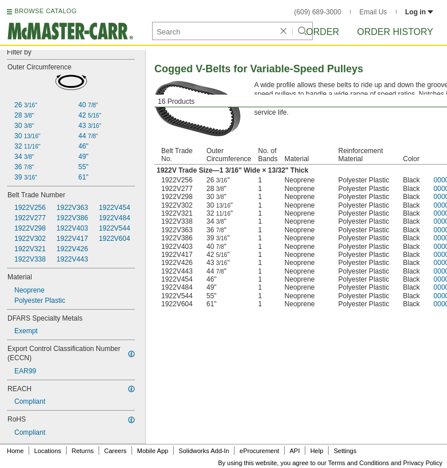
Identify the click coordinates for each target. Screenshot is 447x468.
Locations (47, 450)
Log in (419, 12)
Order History (395, 32)
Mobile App (152, 450)
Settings (344, 450)
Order (322, 32)
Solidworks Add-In (203, 450)
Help (317, 450)
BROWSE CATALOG (45, 10)
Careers (115, 450)
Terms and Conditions (358, 462)
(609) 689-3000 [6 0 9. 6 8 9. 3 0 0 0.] (317, 12)
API (295, 450)
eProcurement (259, 450)
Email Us (373, 12)
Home (15, 450)
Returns (83, 450)
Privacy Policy (422, 462)
